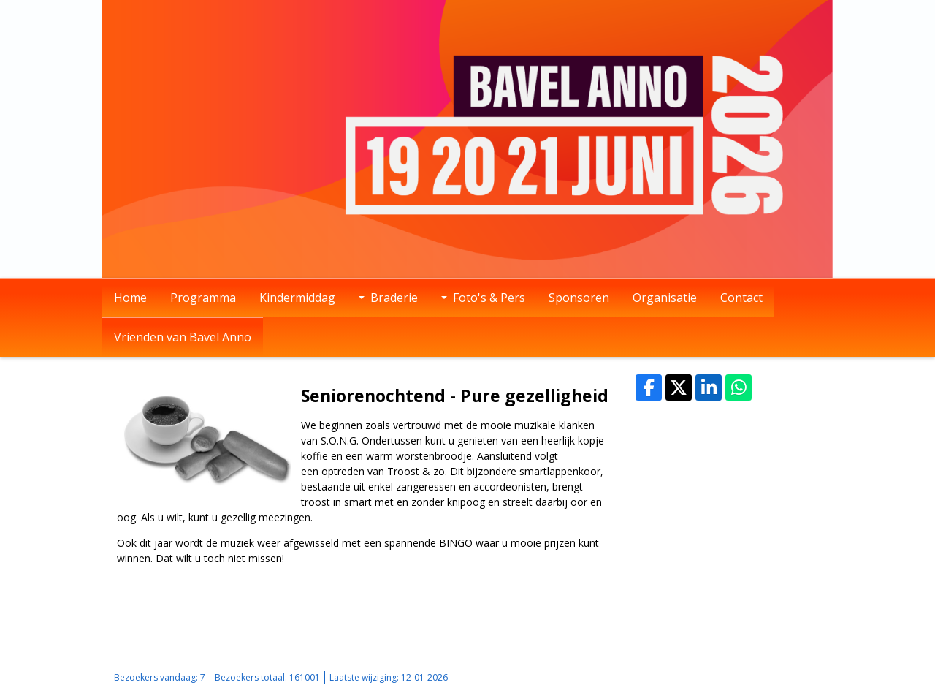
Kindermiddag (297, 298)
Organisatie (665, 298)
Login (750, 677)
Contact (741, 298)
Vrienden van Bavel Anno (182, 337)
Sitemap (712, 677)
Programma (203, 298)
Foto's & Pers (483, 298)
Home (130, 298)
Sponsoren (579, 298)
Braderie (388, 298)
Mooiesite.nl (796, 677)
